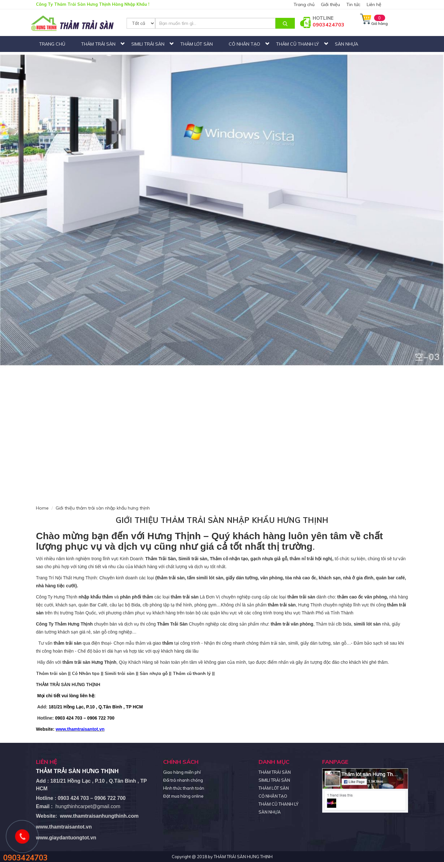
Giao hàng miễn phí (182, 772)
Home (42, 508)
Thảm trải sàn (51, 673)
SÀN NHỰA (346, 44)
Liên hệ (374, 4)
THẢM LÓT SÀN (196, 44)
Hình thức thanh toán (183, 788)
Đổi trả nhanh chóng (183, 780)
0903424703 (328, 24)
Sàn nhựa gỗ (154, 673)
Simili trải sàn (120, 673)
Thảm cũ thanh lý (192, 673)
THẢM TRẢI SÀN (98, 44)
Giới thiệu (330, 4)
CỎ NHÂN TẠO (244, 44)
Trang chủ (304, 4)
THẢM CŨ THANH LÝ (297, 44)
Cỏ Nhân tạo (86, 673)
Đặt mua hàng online (183, 796)
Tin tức (353, 4)
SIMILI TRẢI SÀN (147, 44)
